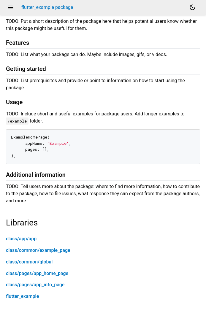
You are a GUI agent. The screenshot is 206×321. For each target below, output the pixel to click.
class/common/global (29, 262)
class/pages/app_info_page (35, 284)
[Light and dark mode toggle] (192, 7)
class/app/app (21, 238)
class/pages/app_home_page (37, 273)
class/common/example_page (38, 250)
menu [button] (10, 7)
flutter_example (22, 296)
